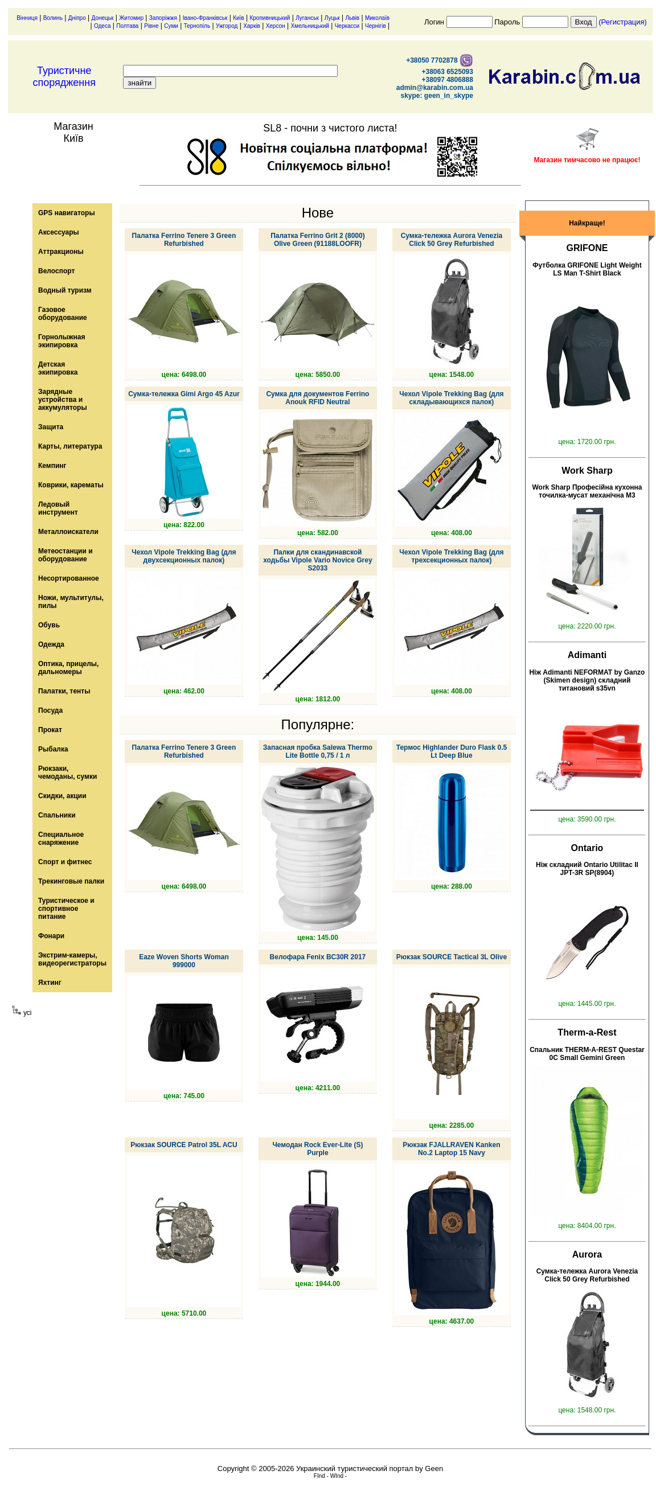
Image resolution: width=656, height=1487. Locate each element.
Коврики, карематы (71, 485)
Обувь (49, 625)
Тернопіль (197, 26)
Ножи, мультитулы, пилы (71, 602)
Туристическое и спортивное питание (66, 909)
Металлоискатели (68, 532)
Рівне (151, 26)
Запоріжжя (163, 18)
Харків (251, 26)
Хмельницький (309, 26)
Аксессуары (58, 232)
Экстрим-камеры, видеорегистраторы (72, 959)
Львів (353, 18)
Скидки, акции (62, 796)
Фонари (51, 936)
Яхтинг (50, 983)
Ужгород (226, 26)
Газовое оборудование (62, 314)
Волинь (53, 18)
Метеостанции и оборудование (65, 555)
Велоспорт (56, 271)
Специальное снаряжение (61, 839)
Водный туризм (65, 290)
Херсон (275, 26)
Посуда (50, 710)
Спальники (57, 815)
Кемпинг (52, 466)
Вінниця (27, 18)
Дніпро (77, 18)
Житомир (131, 18)
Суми (171, 26)
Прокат (50, 730)
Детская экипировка (57, 368)
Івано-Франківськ (205, 18)
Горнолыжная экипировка (61, 341)
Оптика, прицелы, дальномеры (68, 668)
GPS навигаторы (66, 213)
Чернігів (375, 26)
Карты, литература (70, 446)
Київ (238, 18)
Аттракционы (61, 252)
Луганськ (307, 18)
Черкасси (347, 26)
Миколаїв (377, 18)
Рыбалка (53, 749)
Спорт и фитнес (65, 862)
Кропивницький (269, 18)
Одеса (102, 26)
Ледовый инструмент (58, 508)
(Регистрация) (622, 22)
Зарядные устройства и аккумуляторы (62, 400)
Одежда (51, 644)
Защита (50, 427)
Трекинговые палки (71, 881)
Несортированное (68, 578)
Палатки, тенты (64, 691)
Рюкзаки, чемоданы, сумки (67, 773)
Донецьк (103, 18)
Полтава (127, 26)
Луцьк (332, 18)
